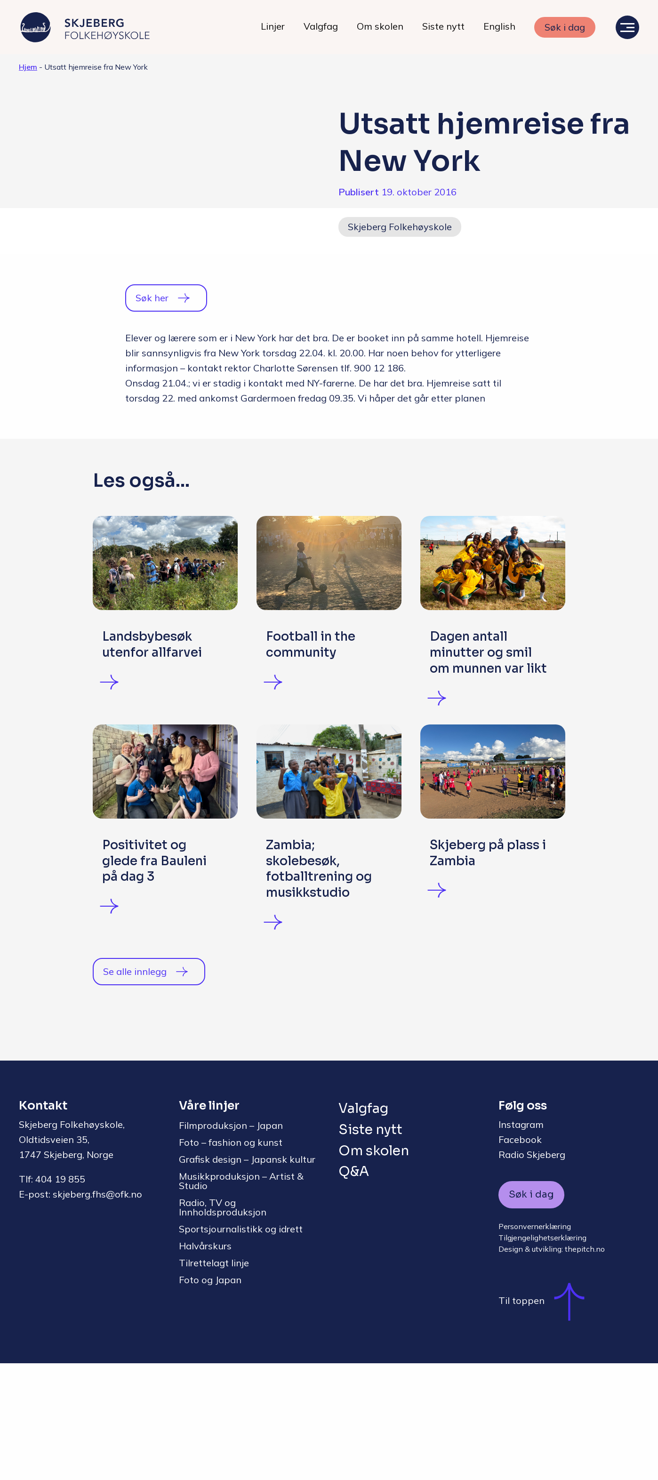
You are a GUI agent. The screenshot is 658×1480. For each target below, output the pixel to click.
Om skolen (380, 26)
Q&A (353, 1288)
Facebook (520, 1256)
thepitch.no (585, 1365)
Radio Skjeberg (531, 1271)
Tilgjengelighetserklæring (542, 1354)
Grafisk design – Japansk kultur (247, 1276)
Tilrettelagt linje (214, 1379)
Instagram (521, 1241)
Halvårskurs (205, 1362)
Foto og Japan (210, 1396)
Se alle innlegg (135, 1088)
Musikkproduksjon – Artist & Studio (241, 1297)
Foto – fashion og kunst (230, 1259)
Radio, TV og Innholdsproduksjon (222, 1324)
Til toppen (546, 1418)
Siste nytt (443, 26)
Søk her (152, 298)
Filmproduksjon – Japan (231, 1242)
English (499, 26)
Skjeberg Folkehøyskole (400, 227)
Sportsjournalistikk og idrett (241, 1345)
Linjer (273, 26)
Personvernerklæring (534, 1343)
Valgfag (321, 26)
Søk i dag (565, 27)
